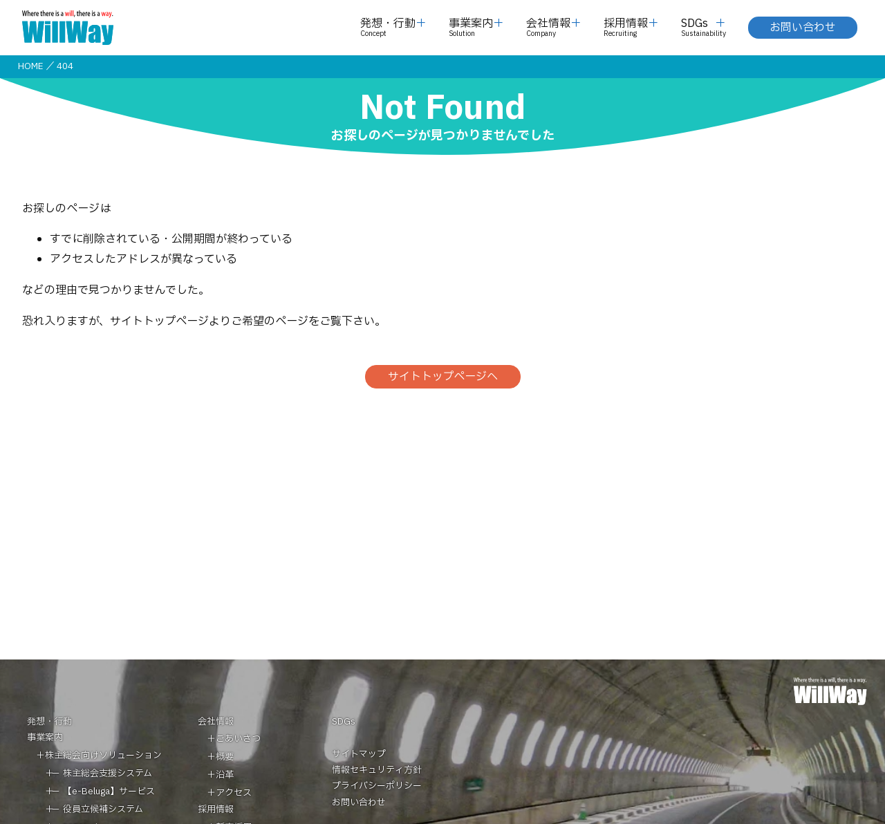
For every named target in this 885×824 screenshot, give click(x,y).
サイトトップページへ (443, 376)
